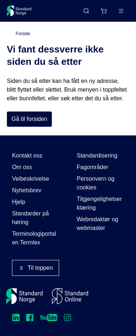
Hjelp (18, 202)
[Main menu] (121, 11)
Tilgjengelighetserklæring (99, 203)
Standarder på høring (30, 217)
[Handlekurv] (103, 11)
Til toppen (35, 268)
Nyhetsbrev (26, 190)
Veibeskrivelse (30, 179)
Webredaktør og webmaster (97, 223)
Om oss (22, 167)
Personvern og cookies (96, 183)
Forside (23, 33)
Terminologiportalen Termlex (34, 238)
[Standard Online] (70, 296)
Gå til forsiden (30, 119)
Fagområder (92, 167)
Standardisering (97, 155)
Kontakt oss (27, 155)
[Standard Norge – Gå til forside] (19, 11)
